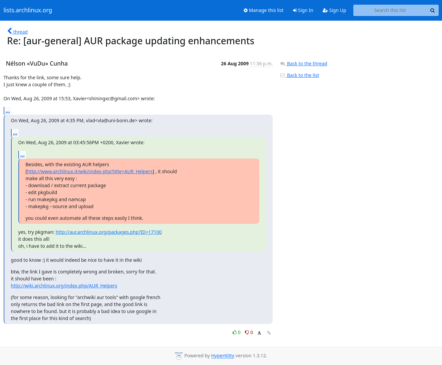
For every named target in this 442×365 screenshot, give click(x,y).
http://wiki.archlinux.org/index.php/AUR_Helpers (64, 285)
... (8, 110)
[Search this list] (390, 10)
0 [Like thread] (237, 332)
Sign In (303, 10)
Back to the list (299, 75)
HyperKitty (222, 356)
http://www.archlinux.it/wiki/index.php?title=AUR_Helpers (90, 171)
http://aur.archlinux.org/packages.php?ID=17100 (109, 232)
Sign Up (334, 10)
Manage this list (264, 10)
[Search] (433, 10)
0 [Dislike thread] (249, 332)
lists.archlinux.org (28, 10)
